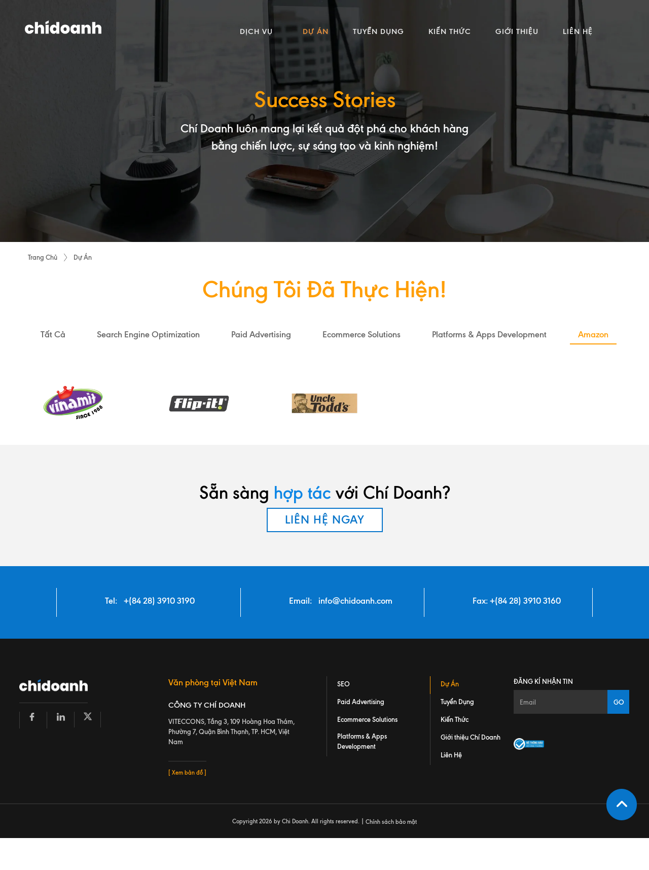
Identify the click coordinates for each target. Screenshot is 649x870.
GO (619, 702)
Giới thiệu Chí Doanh (470, 737)
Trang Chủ (42, 257)
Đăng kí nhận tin (543, 681)
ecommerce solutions (361, 334)
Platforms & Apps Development (362, 741)
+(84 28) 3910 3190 (159, 601)
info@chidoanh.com (355, 601)
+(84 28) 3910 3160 (525, 601)
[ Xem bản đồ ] (187, 772)
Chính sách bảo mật (391, 821)
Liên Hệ (451, 755)
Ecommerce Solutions (367, 719)
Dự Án (83, 257)
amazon (593, 334)
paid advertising (261, 334)
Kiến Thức (454, 719)
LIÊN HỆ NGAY (325, 520)
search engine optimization (148, 334)
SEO (343, 684)
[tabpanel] (324, 121)
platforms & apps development (489, 334)
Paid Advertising (360, 702)
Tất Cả (53, 334)
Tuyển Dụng (457, 702)
